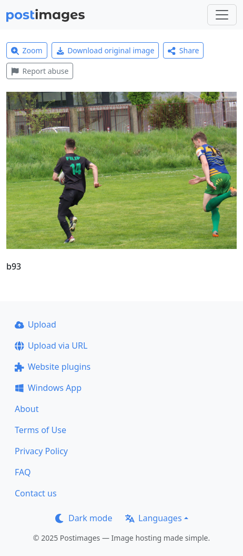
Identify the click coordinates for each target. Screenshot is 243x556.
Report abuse (39, 71)
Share (183, 50)
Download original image (105, 50)
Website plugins (52, 366)
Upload (35, 324)
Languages (153, 518)
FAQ (23, 472)
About (26, 409)
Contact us (36, 493)
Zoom (27, 50)
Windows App (48, 388)
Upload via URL (51, 345)
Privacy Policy (41, 451)
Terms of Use (40, 430)
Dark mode (83, 518)
